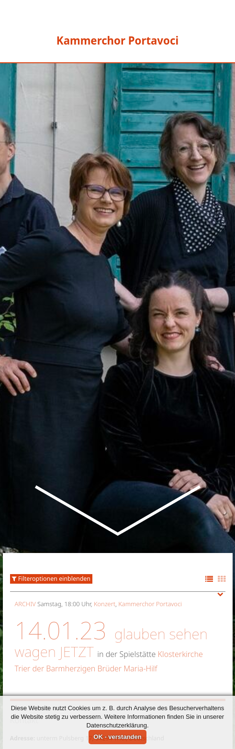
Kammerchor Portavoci (150, 548)
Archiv (25, 548)
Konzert (104, 548)
